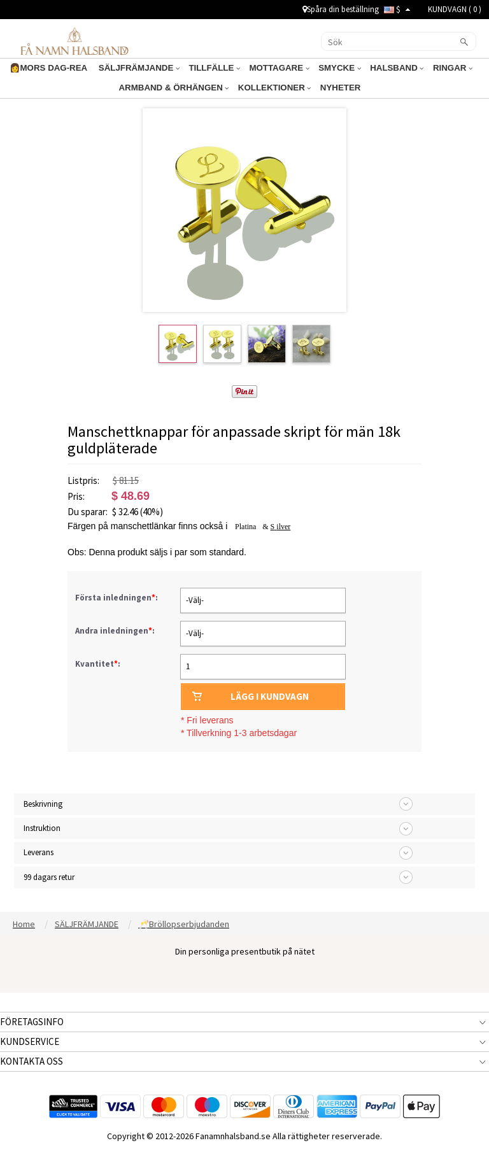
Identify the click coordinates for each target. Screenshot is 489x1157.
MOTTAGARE (279, 68)
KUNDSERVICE (29, 1041)
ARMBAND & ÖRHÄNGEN (179, 87)
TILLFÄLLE (219, 68)
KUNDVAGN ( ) (454, 9)
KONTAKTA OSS (31, 1061)
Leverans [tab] (38, 852)
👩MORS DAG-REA (62, 68)
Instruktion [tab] (42, 828)
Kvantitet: (97, 663)
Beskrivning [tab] (43, 804)
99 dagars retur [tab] (49, 877)
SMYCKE (336, 68)
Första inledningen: (117, 597)
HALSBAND (390, 68)
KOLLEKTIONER (275, 87)
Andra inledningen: (116, 630)
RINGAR (441, 68)
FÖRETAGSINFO (32, 1022)
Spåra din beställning (340, 9)
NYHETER (338, 87)
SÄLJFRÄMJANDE (147, 68)
